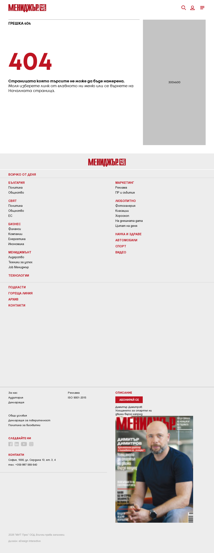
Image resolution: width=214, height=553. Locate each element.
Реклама (121, 187)
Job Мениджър (18, 267)
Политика (15, 187)
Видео (120, 252)
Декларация (16, 402)
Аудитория (15, 397)
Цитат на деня (126, 225)
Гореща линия (20, 293)
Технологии (18, 275)
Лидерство (16, 257)
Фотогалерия (125, 205)
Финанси (14, 228)
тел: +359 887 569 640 (22, 464)
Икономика (16, 244)
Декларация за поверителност (29, 420)
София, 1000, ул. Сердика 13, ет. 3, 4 (32, 459)
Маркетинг (124, 182)
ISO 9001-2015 (77, 397)
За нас (12, 392)
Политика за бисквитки (24, 425)
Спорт (120, 246)
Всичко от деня (22, 174)
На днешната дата (129, 220)
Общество (16, 192)
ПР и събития (125, 192)
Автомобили (126, 240)
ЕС (10, 215)
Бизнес (14, 223)
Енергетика (16, 239)
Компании (15, 233)
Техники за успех (20, 262)
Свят (12, 200)
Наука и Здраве (128, 233)
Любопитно (125, 200)
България (16, 182)
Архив (13, 299)
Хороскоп (122, 215)
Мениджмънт (19, 252)
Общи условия (17, 415)
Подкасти (17, 287)
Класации (122, 210)
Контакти (16, 305)
